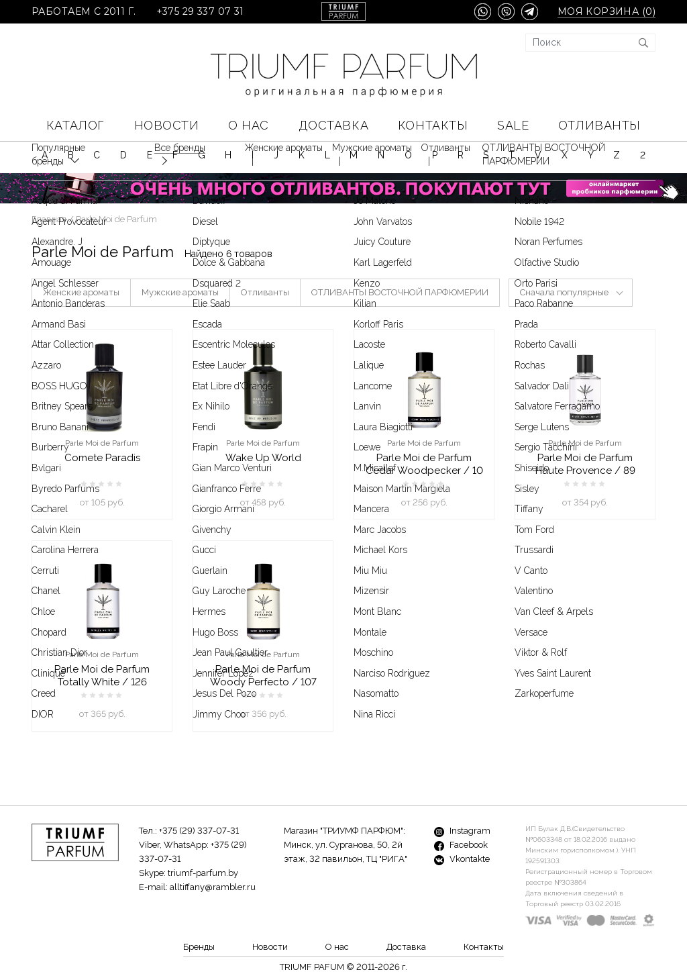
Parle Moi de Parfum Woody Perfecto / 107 (263, 675)
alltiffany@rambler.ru (213, 887)
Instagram (462, 831)
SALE (513, 125)
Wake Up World (263, 458)
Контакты (433, 125)
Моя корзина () (606, 11)
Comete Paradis (102, 458)
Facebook (461, 845)
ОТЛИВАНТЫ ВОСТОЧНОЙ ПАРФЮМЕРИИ (399, 292)
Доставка (333, 125)
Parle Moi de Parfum (102, 443)
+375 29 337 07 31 (200, 11)
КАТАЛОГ (75, 125)
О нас (248, 125)
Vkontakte (462, 859)
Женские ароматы (81, 292)
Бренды (199, 947)
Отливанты (599, 125)
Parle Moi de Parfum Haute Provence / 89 (585, 464)
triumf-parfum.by (203, 873)
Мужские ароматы (180, 292)
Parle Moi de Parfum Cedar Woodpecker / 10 (424, 464)
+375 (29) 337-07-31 (199, 831)
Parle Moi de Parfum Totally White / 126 (102, 675)
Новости (166, 125)
